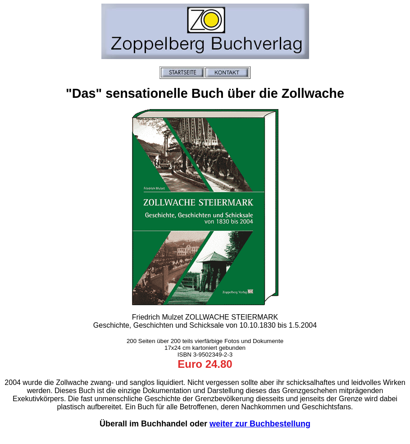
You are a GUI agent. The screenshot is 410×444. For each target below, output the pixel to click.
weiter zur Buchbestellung (260, 423)
